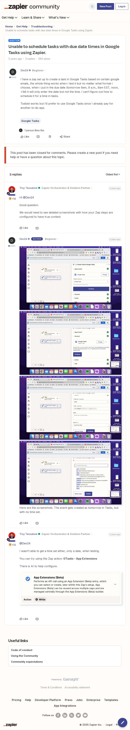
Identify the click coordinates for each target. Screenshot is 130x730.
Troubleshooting (41, 26)
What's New (59, 17)
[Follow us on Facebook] (58, 715)
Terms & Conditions (51, 687)
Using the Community (24, 655)
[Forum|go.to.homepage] (32, 6)
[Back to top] (125, 682)
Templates (111, 700)
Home (9, 26)
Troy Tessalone (28, 188)
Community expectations (27, 661)
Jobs (79, 700)
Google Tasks (30, 120)
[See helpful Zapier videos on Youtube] (85, 715)
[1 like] (31, 130)
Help (28, 700)
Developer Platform (48, 700)
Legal (109, 724)
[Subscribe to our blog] (71, 715)
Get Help (10, 17)
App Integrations (65, 705)
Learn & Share (33, 17)
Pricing (16, 700)
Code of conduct (21, 650)
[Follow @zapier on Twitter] (78, 715)
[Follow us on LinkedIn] (64, 715)
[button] (105, 6)
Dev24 (24, 70)
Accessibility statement (77, 687)
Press (68, 700)
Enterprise (93, 700)
